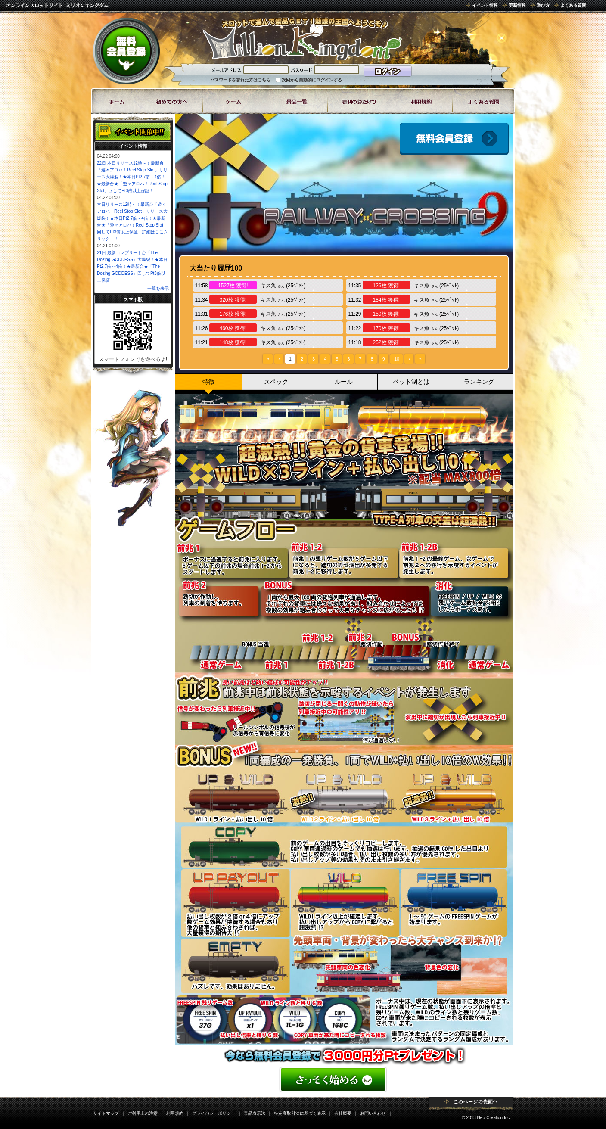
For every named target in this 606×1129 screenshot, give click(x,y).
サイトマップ (106, 1113)
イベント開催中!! (133, 131)
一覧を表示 (158, 288)
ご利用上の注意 (142, 1113)
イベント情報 (485, 5)
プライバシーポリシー (213, 1113)
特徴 (208, 381)
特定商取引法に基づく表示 (300, 1113)
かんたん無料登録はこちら (344, 1079)
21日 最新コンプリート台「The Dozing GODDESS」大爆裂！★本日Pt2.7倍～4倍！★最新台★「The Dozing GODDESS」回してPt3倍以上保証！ (132, 266)
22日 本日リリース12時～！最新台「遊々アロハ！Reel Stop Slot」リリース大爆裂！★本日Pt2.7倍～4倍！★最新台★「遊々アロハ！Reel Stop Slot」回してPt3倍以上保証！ (132, 177)
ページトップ (471, 1104)
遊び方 (543, 5)
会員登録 (454, 139)
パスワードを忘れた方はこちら (240, 80)
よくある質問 (573, 5)
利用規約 (174, 1113)
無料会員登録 (126, 50)
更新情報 (517, 5)
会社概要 (342, 1113)
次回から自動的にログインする (312, 80)
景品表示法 (254, 1113)
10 (396, 358)
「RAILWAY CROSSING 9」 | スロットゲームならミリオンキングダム (302, 38)
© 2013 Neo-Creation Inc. (486, 1117)
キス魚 (268, 286)
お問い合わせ (373, 1113)
